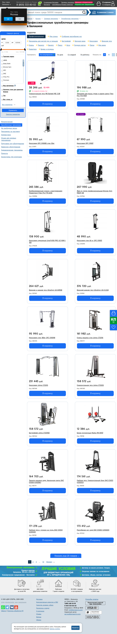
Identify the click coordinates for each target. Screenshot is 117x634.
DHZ (4, 73)
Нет (19, 19)
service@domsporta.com (72, 614)
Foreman (6, 80)
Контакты (47, 4)
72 (43, 562)
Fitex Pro (6, 77)
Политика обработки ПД (15, 611)
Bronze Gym (7, 67)
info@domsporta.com (76, 610)
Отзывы (38, 614)
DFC (4, 70)
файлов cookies (55, 629)
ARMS (5, 60)
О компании (48, 2)
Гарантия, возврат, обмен (44, 605)
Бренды (38, 617)
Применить (13, 110)
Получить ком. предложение (84, 4)
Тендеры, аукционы (67, 2)
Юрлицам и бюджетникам (83, 2)
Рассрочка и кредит (42, 608)
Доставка (55, 2)
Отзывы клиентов (67, 4)
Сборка (38, 620)
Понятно (75, 628)
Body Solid (6, 63)
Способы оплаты (91, 599)
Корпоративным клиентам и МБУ (47, 602)
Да (8, 19)
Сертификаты (56, 4)
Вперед (49, 562)
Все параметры (7, 104)
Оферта (3, 611)
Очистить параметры (13, 114)
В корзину (47, 104)
